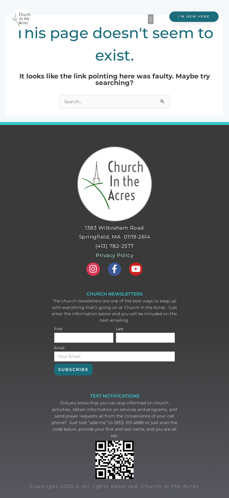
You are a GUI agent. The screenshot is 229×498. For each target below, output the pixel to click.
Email (59, 348)
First (58, 329)
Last (120, 329)
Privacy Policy (114, 255)
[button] (151, 18)
